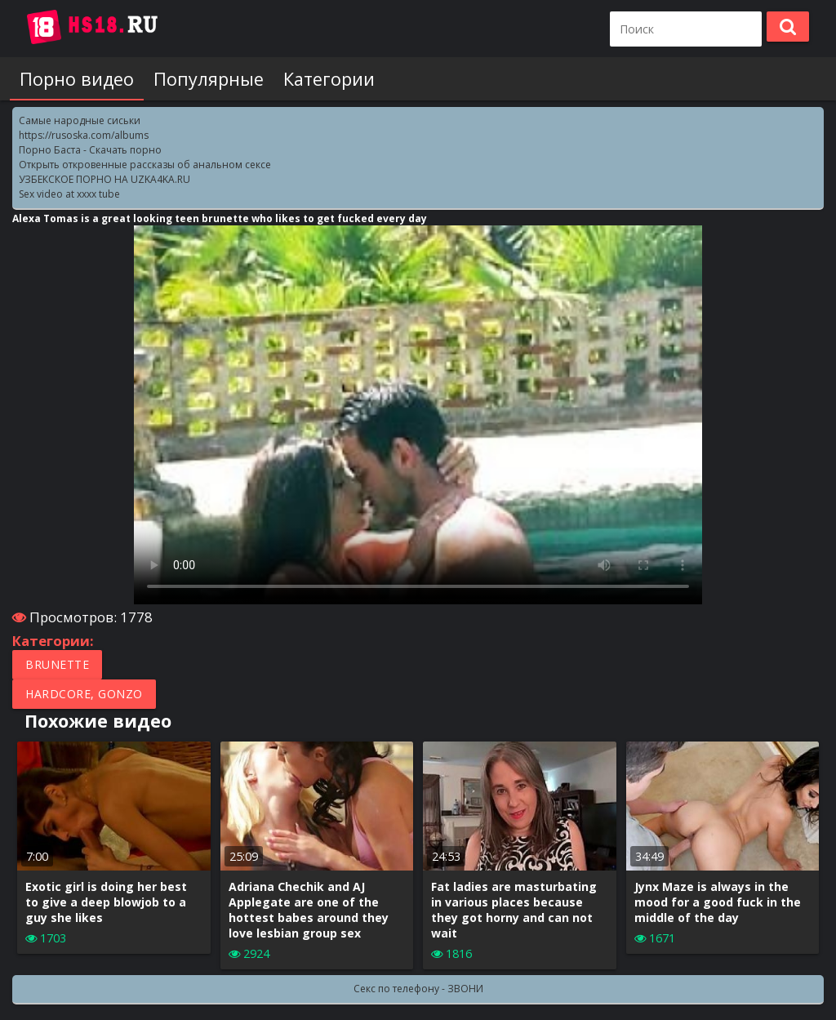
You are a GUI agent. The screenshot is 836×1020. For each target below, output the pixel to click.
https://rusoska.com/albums (84, 135)
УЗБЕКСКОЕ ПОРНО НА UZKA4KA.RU (104, 179)
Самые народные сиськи (79, 120)
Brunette (57, 664)
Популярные (208, 79)
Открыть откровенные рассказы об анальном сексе (145, 164)
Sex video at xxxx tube (69, 194)
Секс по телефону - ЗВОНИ (418, 989)
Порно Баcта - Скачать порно (90, 150)
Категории (329, 79)
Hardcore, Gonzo (84, 694)
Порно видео (77, 79)
